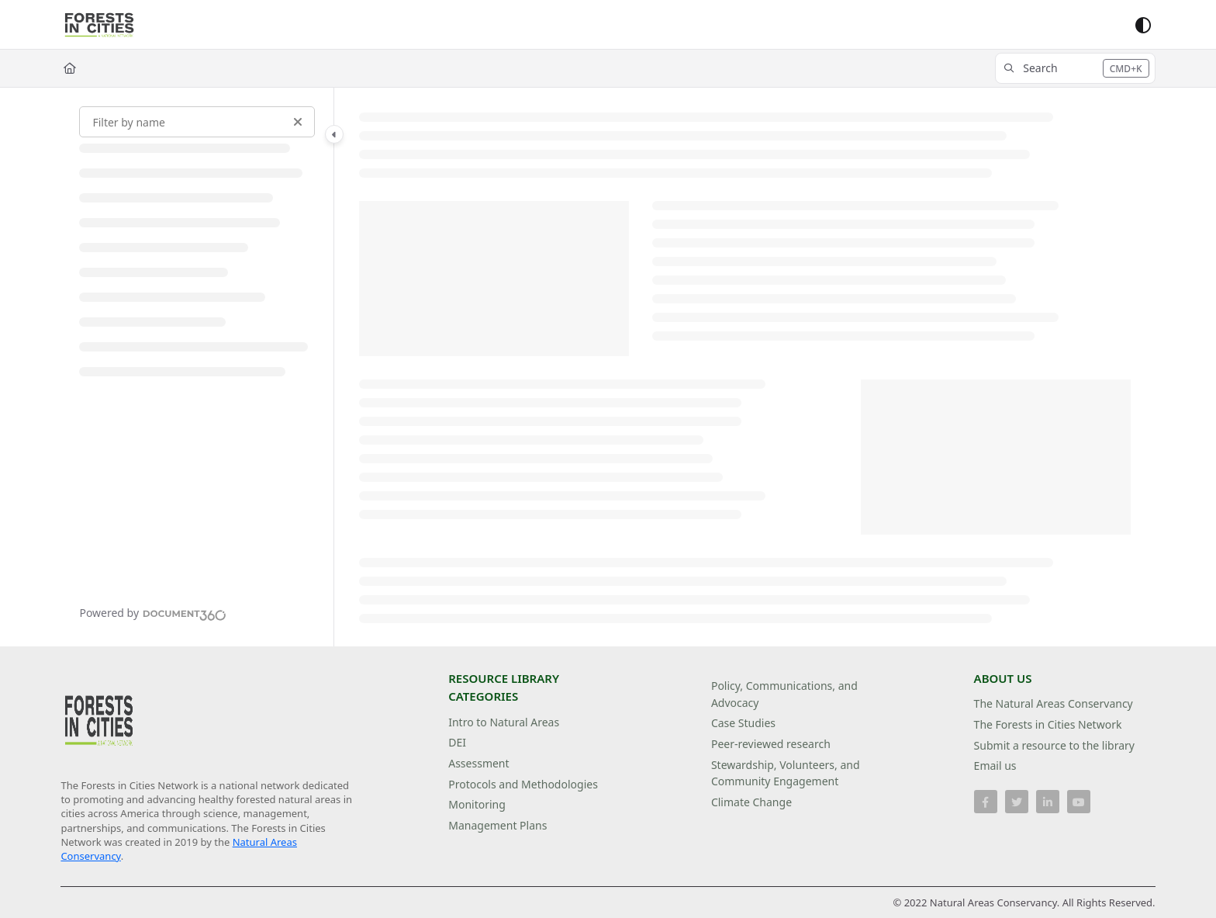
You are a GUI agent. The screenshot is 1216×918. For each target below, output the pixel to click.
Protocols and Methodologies (523, 784)
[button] (1075, 68)
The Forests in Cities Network (1048, 724)
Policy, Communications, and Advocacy (784, 694)
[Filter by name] (197, 121)
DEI (457, 742)
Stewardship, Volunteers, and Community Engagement (785, 773)
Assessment (478, 763)
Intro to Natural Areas (503, 722)
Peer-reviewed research (771, 743)
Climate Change (751, 802)
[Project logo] (99, 24)
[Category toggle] (334, 134)
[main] (744, 367)
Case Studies (743, 722)
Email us (995, 765)
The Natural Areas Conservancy (1053, 703)
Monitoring (477, 804)
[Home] (70, 68)
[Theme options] (1143, 24)
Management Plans (497, 825)
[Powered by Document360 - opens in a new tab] (152, 613)
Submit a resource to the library (1054, 745)
